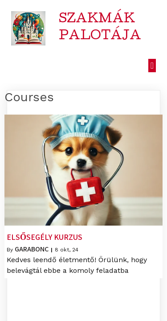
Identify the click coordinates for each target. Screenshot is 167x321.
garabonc (32, 249)
